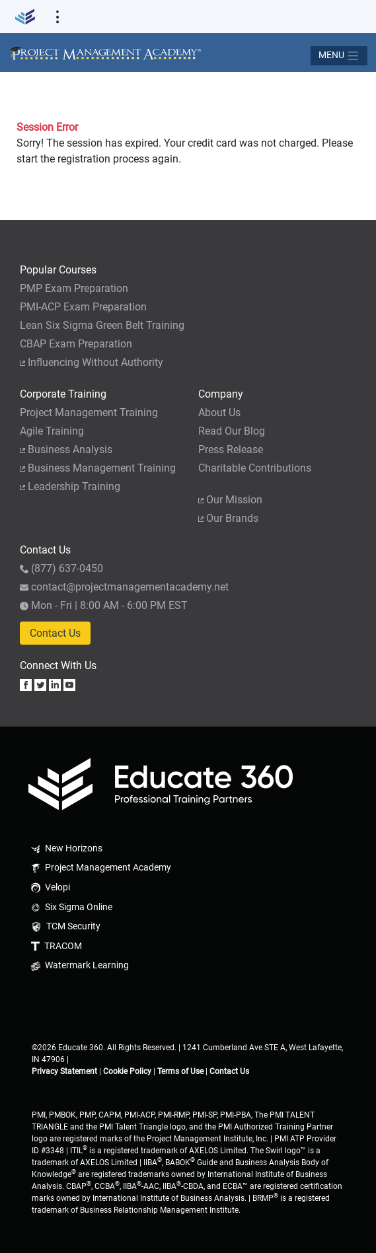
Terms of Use (180, 1071)
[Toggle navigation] (339, 55)
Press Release (230, 449)
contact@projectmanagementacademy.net (124, 587)
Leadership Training (70, 486)
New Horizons (65, 848)
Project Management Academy (99, 867)
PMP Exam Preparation (74, 288)
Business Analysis (66, 449)
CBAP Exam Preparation (76, 344)
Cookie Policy (127, 1071)
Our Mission (230, 499)
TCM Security (64, 927)
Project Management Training (89, 412)
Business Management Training (98, 468)
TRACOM (55, 946)
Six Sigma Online (70, 907)
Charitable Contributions (254, 468)
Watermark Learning (78, 965)
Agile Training (52, 431)
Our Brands (228, 518)
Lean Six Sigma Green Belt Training (102, 325)
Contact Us (55, 633)
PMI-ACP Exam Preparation (83, 307)
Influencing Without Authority (91, 362)
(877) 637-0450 (61, 568)
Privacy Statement (64, 1071)
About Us (219, 412)
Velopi (49, 887)
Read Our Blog (231, 431)
